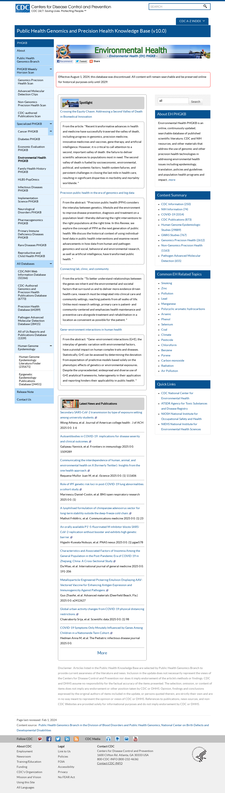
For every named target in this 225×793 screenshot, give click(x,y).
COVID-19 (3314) (172, 214)
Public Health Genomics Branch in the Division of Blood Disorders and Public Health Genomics (99, 725)
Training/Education (29, 761)
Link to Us (64, 751)
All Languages (25, 787)
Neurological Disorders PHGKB (29, 211)
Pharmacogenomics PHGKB (30, 222)
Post (67, 740)
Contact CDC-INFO (110, 763)
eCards (127, 740)
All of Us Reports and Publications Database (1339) (32, 335)
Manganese (168, 304)
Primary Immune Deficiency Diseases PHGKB (31, 234)
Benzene (166, 350)
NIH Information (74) (174, 209)
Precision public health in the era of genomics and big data (97, 192)
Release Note (25, 392)
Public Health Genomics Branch (28, 60)
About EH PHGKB (171, 114)
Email (39, 740)
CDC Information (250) (176, 204)
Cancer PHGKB (28, 131)
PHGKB (22, 43)
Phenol (165, 319)
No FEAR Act (66, 777)
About (21, 50)
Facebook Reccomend (64, 61)
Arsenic (166, 314)
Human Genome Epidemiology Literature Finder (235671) (30, 362)
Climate (166, 334)
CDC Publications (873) (176, 219)
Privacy (63, 772)
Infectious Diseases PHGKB (30, 189)
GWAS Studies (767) (174, 235)
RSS (76, 740)
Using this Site (26, 782)
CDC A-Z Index (192, 21)
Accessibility (66, 767)
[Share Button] (95, 61)
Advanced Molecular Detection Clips (31, 93)
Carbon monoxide (172, 360)
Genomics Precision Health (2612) (183, 240)
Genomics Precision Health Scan (30, 82)
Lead (164, 298)
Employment (25, 751)
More (102, 653)
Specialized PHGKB (29, 124)
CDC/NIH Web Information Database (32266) (32, 275)
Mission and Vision (29, 777)
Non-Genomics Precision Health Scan (32, 104)
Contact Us (24, 399)
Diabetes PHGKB (29, 139)
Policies (63, 756)
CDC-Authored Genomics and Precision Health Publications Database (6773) (32, 292)
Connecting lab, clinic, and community (84, 269)
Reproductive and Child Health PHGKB (31, 255)
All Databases (25, 263)
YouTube (137, 740)
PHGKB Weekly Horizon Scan (27, 71)
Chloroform (169, 345)
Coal (164, 329)
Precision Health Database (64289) (29, 308)
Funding (22, 767)
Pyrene (165, 355)
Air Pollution (169, 371)
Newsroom (24, 756)
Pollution (167, 293)
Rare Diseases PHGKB (32, 245)
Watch (118, 740)
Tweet (58, 740)
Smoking (166, 283)
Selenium (167, 324)
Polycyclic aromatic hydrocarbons (183, 309)
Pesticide (167, 340)
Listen (108, 740)
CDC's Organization (29, 772)
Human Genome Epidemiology (28, 348)
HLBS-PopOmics (28, 179)
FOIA (61, 761)
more (172, 179)
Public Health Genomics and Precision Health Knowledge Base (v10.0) (91, 31)
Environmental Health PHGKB (32, 159)
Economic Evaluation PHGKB (31, 148)
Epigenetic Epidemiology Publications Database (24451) (30, 379)
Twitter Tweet (81, 61)
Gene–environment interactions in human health (91, 329)
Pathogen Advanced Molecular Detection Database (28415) (31, 321)
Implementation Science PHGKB (28, 200)
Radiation (167, 365)
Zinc (164, 288)
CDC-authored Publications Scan (29, 115)
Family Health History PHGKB (32, 170)
